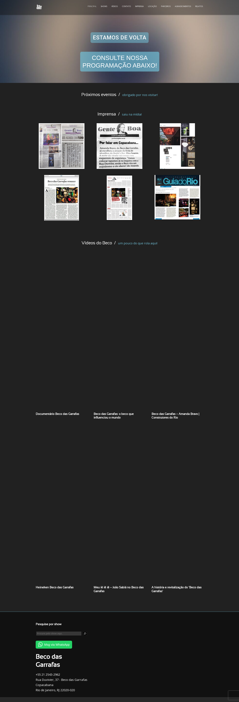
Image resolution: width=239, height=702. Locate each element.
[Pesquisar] (85, 634)
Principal (92, 6)
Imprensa (139, 6)
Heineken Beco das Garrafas (54, 587)
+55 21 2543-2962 (48, 674)
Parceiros (166, 6)
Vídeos (114, 6)
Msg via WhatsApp (57, 644)
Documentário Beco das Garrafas (57, 414)
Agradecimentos (183, 6)
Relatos (199, 6)
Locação (152, 6)
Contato (126, 6)
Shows (104, 6)
